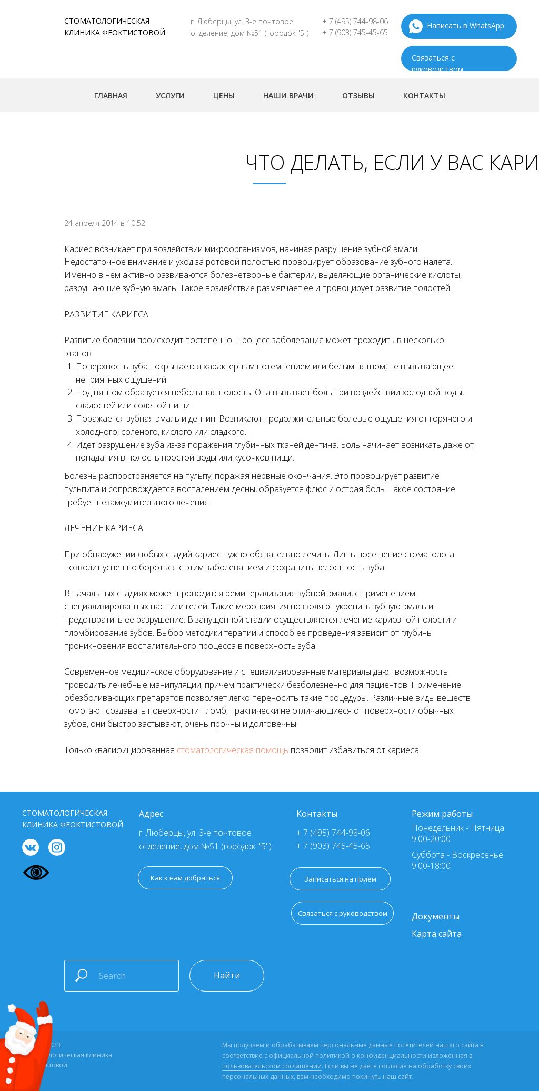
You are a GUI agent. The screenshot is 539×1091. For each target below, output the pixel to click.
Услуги (170, 96)
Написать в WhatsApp (465, 26)
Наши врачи (288, 96)
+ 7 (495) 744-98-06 (355, 21)
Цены (224, 96)
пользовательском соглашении (272, 1066)
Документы (436, 916)
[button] (342, 913)
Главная (110, 96)
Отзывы (358, 96)
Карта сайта (437, 933)
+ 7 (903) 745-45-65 (355, 32)
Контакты (424, 96)
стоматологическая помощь (232, 750)
